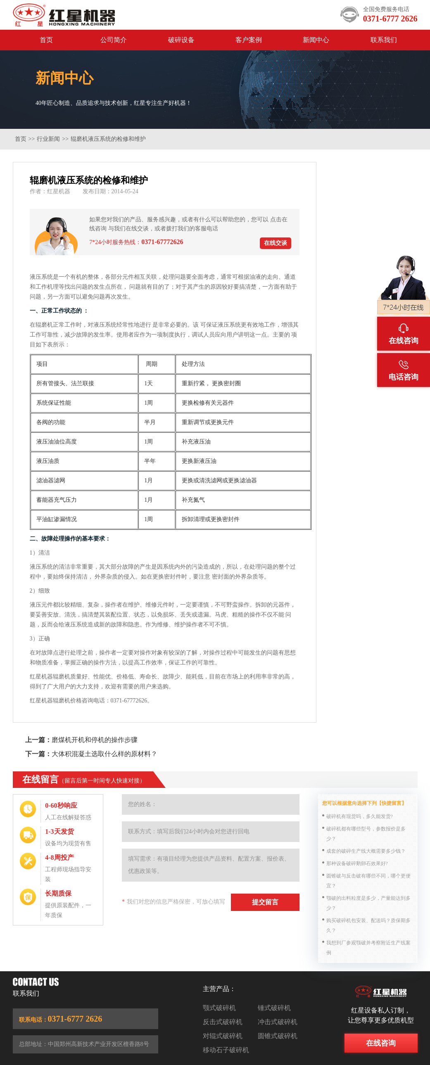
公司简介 (113, 39)
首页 (46, 39)
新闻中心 (316, 39)
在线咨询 (381, 1043)
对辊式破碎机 (222, 1035)
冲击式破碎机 (277, 1021)
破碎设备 (181, 39)
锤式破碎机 (274, 1007)
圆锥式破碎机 (277, 1035)
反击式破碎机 (222, 1021)
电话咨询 (403, 370)
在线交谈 (275, 243)
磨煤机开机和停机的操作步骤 (95, 739)
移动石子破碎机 (226, 1049)
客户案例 (248, 39)
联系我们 (384, 39)
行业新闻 (48, 139)
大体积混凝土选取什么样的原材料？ (104, 753)
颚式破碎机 (219, 1007)
